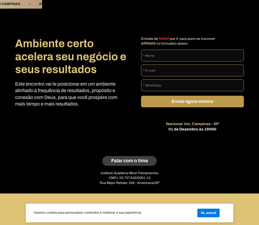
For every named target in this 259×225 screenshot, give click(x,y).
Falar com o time (129, 160)
